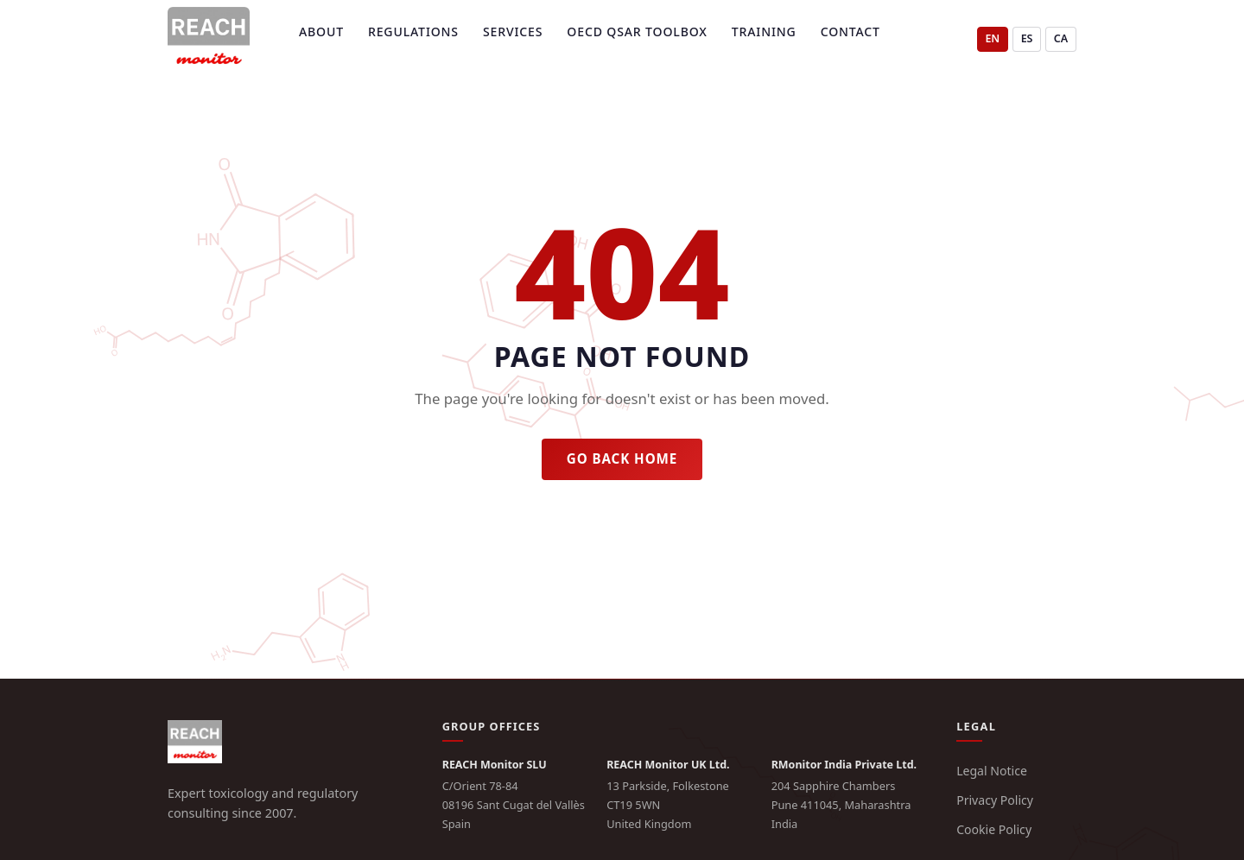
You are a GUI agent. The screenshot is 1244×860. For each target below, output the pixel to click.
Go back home (622, 458)
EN (992, 38)
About (321, 31)
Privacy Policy (994, 800)
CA (1061, 38)
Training (764, 31)
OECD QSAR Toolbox (637, 31)
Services (513, 31)
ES (1027, 38)
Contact (850, 31)
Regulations (413, 31)
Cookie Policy (993, 829)
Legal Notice (991, 770)
